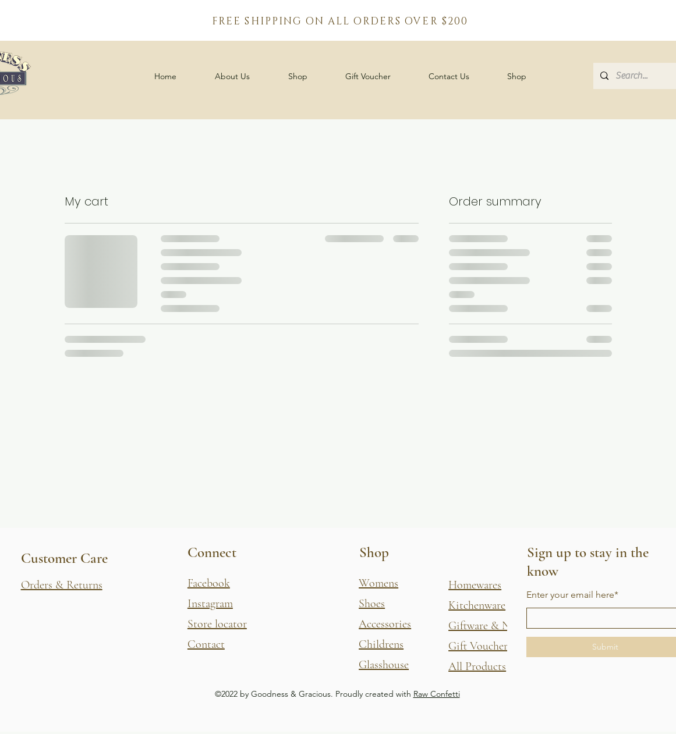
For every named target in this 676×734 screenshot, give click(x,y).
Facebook (208, 583)
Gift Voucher (478, 646)
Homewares (474, 585)
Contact (206, 644)
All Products (477, 666)
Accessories (385, 624)
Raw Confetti (436, 694)
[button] (298, 76)
